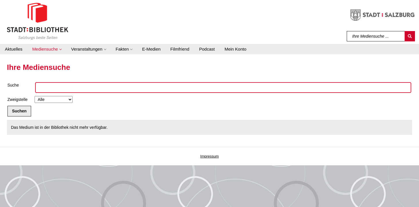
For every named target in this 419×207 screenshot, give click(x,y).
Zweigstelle (17, 99)
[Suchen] (410, 36)
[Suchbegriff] (375, 36)
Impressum (209, 156)
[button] (47, 49)
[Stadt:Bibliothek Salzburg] (37, 21)
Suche (13, 85)
